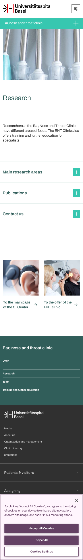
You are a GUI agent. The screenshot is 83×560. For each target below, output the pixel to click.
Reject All (41, 540)
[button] (41, 172)
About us (9, 435)
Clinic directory (13, 448)
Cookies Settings (41, 551)
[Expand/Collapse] (75, 8)
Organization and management (23, 441)
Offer (6, 360)
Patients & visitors (19, 472)
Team (6, 381)
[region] (41, 527)
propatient (10, 454)
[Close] (76, 501)
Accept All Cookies (41, 528)
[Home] (27, 8)
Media (8, 428)
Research (9, 373)
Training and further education (21, 389)
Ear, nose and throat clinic (22, 23)
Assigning (12, 491)
